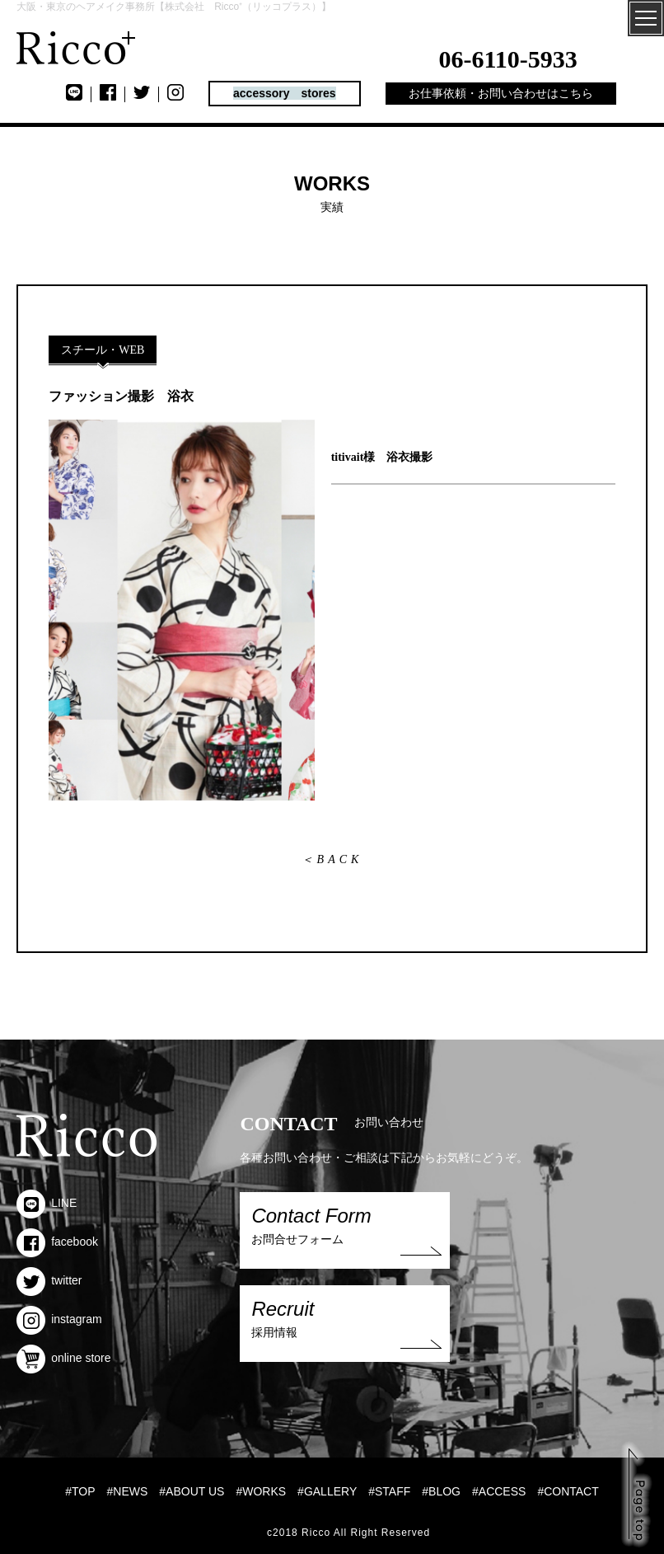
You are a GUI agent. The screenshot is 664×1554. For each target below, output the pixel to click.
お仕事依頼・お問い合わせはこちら (501, 93)
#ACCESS (499, 1491)
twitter (49, 1280)
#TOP (80, 1491)
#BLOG (441, 1491)
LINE (46, 1202)
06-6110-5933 (508, 59)
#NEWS (127, 1491)
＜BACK (332, 859)
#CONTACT (567, 1491)
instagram (58, 1319)
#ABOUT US (191, 1491)
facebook (57, 1241)
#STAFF (389, 1491)
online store (63, 1357)
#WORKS (261, 1491)
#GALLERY (327, 1491)
